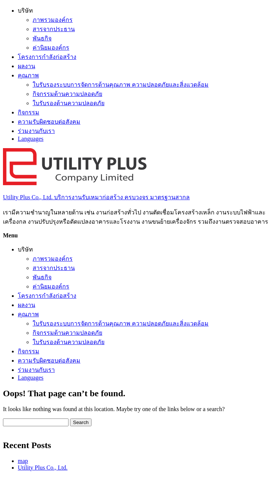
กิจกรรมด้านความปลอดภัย (67, 94)
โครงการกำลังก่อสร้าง (47, 57)
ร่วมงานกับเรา (36, 131)
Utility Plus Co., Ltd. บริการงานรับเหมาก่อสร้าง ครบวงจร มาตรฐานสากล (96, 197)
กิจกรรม (28, 112)
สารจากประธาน (54, 29)
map (23, 461)
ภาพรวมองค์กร (53, 20)
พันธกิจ (42, 38)
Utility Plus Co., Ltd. (42, 467)
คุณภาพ (28, 75)
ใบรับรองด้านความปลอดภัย (68, 103)
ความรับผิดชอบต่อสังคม (49, 122)
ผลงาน (26, 66)
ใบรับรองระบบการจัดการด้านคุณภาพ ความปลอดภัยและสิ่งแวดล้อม (121, 84)
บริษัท (25, 10)
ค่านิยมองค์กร (51, 47)
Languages (30, 139)
